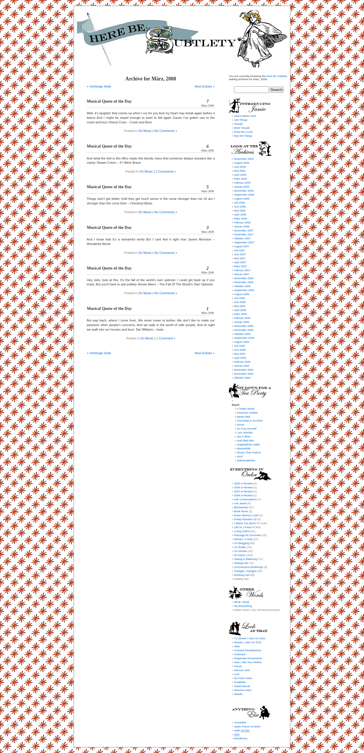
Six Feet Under (243, 678)
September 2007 (244, 242)
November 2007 (243, 234)
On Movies (240, 551)
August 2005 (241, 341)
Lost (236, 674)
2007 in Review (243, 491)
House (238, 666)
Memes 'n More (243, 539)
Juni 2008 (240, 206)
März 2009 (240, 178)
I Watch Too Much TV (247, 523)
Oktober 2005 (242, 333)
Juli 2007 (239, 250)
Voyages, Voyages (245, 570)
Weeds (238, 694)
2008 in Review (243, 495)
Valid (242, 730)
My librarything (243, 605)
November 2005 (243, 329)
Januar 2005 (241, 365)
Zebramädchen (246, 460)
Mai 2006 (239, 306)
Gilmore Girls (242, 670)
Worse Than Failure (249, 452)
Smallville (240, 682)
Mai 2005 (239, 353)
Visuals (238, 123)
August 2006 (241, 294)
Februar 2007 (242, 270)
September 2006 (244, 290)
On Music (145, 130)
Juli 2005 (239, 345)
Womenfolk (244, 448)
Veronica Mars (242, 690)
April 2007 (240, 262)
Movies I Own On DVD (248, 642)
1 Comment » (165, 338)
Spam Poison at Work (247, 726)
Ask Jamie (240, 503)
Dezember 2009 (243, 158)
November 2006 (243, 282)
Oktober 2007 (242, 238)
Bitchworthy (241, 507)
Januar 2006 (241, 321)
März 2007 (240, 266)
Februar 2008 (242, 222)
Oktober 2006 (242, 286)
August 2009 (241, 162)
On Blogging (241, 543)
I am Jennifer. (245, 432)
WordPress (240, 738)
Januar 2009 (241, 186)
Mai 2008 (239, 210)
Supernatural (242, 686)
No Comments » (165, 130)
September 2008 (244, 194)
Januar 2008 (241, 226)
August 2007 (241, 246)
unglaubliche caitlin (248, 444)
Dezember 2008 (243, 190)
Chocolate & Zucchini (250, 420)
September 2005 (244, 337)
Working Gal (241, 574)
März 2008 (240, 218)
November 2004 (243, 373)
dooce (240, 424)
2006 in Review (243, 487)
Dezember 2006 (243, 278)
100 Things (240, 119)
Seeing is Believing (245, 559)
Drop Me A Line (243, 131)
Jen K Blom (244, 436)
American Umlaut (247, 412)
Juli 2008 (239, 202)
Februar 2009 (242, 182)
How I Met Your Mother (248, 662)
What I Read (241, 601)
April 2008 (240, 214)
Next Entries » (205, 86)
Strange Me (241, 563)
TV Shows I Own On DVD (249, 638)
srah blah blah (245, 440)
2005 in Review (243, 483)
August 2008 (241, 198)
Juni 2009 (240, 166)
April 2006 (240, 310)
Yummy (238, 578)
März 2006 (240, 314)
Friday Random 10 (245, 519)
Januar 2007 (241, 274)
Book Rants (241, 511)
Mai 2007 (239, 258)
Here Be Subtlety (276, 76)
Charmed (239, 654)
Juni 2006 (240, 302)
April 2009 (240, 174)
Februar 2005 (242, 361)
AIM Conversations (245, 499)
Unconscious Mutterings (248, 567)
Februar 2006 (242, 318)
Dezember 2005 (243, 325)
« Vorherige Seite (99, 86)
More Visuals (242, 127)
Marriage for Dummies (247, 535)
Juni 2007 (240, 254)
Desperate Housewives (248, 658)
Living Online (242, 531)
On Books (240, 547)
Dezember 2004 (243, 369)
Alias (237, 646)
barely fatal (243, 416)
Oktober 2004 (242, 377)
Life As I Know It (244, 527)
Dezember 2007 (243, 230)
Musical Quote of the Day (109, 101)
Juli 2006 (239, 298)
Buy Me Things (243, 135)
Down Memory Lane (246, 515)
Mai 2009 (239, 170)
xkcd (240, 456)
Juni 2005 (240, 349)
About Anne (245, 115)
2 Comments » (166, 171)
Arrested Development (247, 650)
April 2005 (240, 357)
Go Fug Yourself (247, 428)
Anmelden (240, 722)
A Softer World (245, 408)
